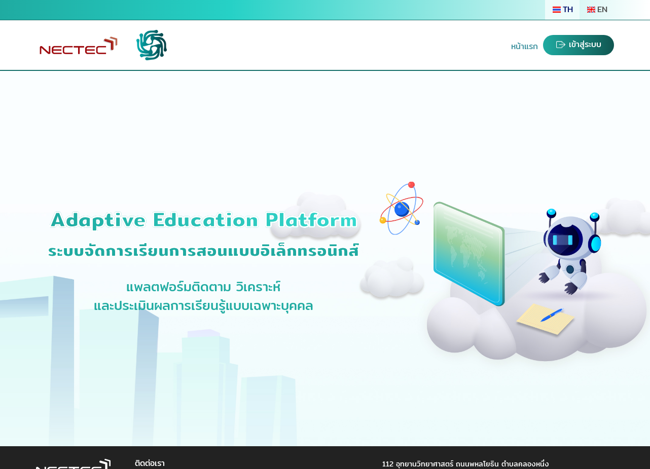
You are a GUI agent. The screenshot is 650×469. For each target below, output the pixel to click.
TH (562, 9)
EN (596, 9)
